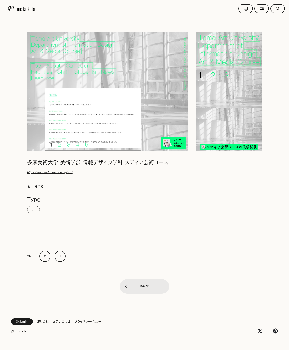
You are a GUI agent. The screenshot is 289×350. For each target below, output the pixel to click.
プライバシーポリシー (88, 321)
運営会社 (43, 321)
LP (33, 209)
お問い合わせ (61, 321)
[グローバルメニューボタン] (277, 8)
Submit (22, 321)
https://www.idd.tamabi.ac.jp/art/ (50, 172)
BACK (144, 286)
